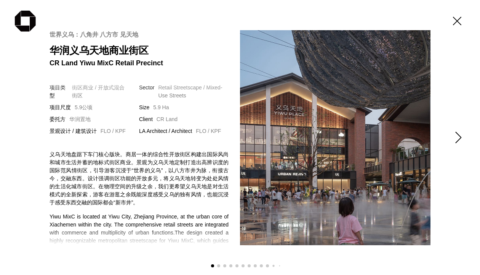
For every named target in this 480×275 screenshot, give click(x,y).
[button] (457, 137)
